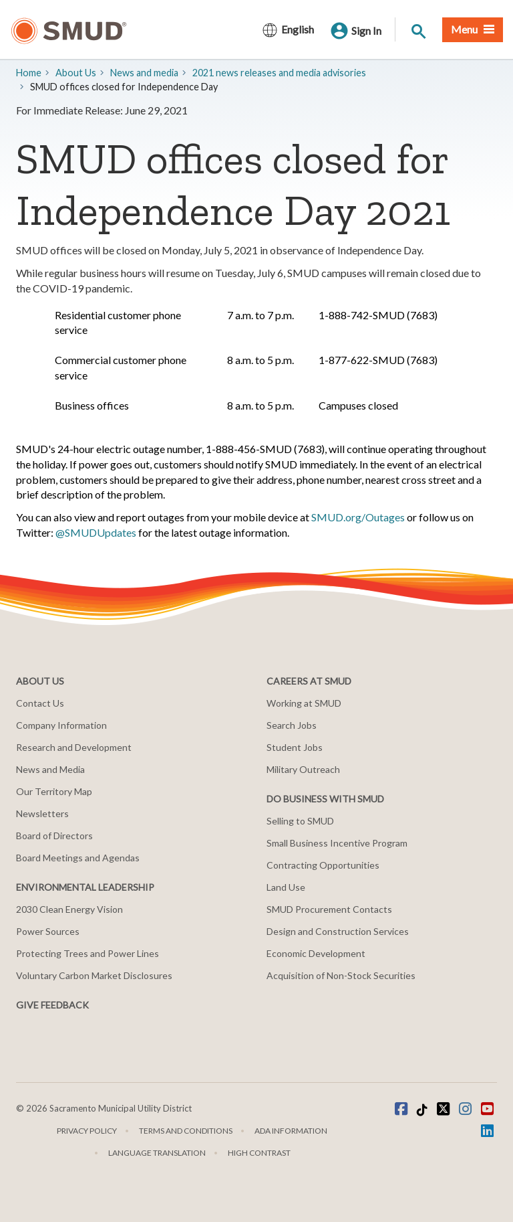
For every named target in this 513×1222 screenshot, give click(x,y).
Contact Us (40, 703)
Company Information (61, 725)
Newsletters (42, 813)
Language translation (157, 1153)
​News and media (144, 72)
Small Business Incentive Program (337, 843)
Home (28, 72)
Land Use (286, 887)
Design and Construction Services (338, 931)
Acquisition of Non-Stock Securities (341, 975)
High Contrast (259, 1153)
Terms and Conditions (185, 1131)
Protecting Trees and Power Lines (87, 953)
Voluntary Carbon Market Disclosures (94, 975)
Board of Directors (54, 835)
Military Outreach (303, 769)
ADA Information (290, 1131)
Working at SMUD (304, 703)
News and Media (50, 769)
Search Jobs (292, 725)
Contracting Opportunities (323, 865)
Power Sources (47, 931)
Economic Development (316, 953)
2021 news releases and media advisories (279, 72)
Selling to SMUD (300, 820)
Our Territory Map (54, 791)
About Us (75, 72)
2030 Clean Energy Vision (69, 909)
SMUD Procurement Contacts (329, 909)
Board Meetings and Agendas (78, 857)
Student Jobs (295, 747)
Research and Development (74, 747)
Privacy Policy (87, 1131)
